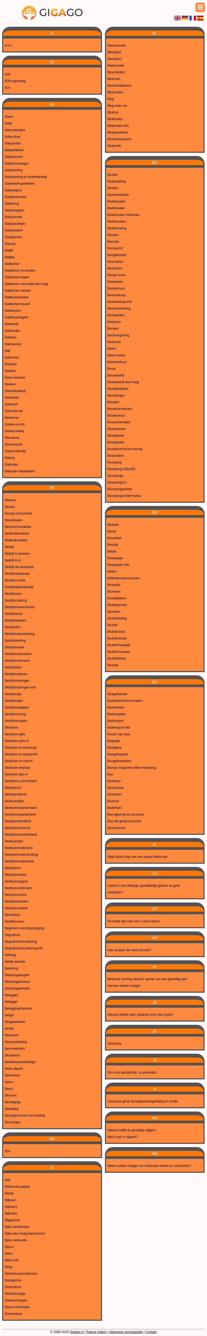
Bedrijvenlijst (14, 841)
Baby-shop (12, 137)
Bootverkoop (117, 295)
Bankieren (12, 397)
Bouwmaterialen (119, 422)
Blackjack (114, 52)
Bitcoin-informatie (17, 1307)
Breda (112, 551)
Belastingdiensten (17, 988)
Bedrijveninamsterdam (21, 808)
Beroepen (12, 1035)
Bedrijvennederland (18, 848)
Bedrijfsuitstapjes (17, 707)
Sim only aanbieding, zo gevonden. (133, 1072)
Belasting (11, 968)
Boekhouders (117, 221)
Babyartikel (13, 143)
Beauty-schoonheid (18, 513)
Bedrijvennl (13, 868)
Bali (7, 351)
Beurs (9, 1089)
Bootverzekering (119, 308)
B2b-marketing (15, 81)
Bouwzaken (116, 456)
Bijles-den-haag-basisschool (25, 1233)
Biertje (9, 1193)
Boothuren (115, 268)
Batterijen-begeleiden (20, 471)
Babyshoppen (14, 210)
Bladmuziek (116, 65)
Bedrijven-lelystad (17, 768)
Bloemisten (115, 92)
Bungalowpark (118, 754)
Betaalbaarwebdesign (20, 1062)
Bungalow (115, 747)
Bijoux (9, 1247)
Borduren (114, 322)
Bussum (113, 801)
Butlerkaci (115, 808)
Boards (113, 175)
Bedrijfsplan (13, 667)
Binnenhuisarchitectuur (21, 1274)
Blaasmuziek (117, 45)
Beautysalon (13, 520)
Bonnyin (113, 241)
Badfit (9, 250)
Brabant (113, 525)
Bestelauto (12, 1055)
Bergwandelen (15, 1022)
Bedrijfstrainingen (17, 681)
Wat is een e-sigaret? (123, 1137)
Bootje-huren (117, 275)
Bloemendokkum (119, 85)
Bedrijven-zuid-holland (21, 781)
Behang (10, 955)
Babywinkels (14, 230)
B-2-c (9, 45)
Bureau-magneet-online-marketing (132, 768)
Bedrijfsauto (13, 594)
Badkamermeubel (17, 304)
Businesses (116, 788)
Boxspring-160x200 (121, 469)
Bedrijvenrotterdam (18, 888)
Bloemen (114, 79)
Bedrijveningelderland (20, 814)
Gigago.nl (76, 1332)
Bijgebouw (12, 1220)
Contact (151, 1332)
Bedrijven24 (13, 788)
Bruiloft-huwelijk (119, 645)
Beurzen (11, 1095)
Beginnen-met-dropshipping (24, 928)
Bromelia (114, 585)
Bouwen (113, 402)
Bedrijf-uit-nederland (19, 567)
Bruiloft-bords (117, 638)
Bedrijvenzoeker (16, 908)
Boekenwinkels (118, 195)
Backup (10, 244)
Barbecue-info (15, 424)
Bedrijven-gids (15, 734)
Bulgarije (114, 741)
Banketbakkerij (15, 391)
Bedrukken (12, 915)
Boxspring (115, 462)
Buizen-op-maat (119, 734)
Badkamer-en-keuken (20, 270)
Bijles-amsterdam (17, 1227)
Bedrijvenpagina (16, 881)
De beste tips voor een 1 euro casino (134, 921)
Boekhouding (117, 228)
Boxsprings (115, 476)
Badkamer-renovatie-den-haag (26, 284)
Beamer (10, 500)
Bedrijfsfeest (13, 614)
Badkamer (12, 264)
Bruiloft (113, 625)
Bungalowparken (119, 761)
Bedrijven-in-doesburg (20, 747)
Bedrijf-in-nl (13, 560)
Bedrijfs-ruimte (15, 580)
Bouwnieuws (117, 429)
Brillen (112, 571)
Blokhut (113, 112)
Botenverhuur (117, 362)
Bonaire (113, 235)
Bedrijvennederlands (19, 861)
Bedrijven (11, 727)
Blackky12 (115, 59)
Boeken (113, 188)
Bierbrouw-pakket (17, 1187)
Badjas (10, 257)
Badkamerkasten (17, 297)
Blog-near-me (117, 106)
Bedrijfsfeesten (15, 620)
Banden (10, 371)
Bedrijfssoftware (16, 674)
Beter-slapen (14, 1069)
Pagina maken (96, 1332)
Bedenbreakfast (16, 540)
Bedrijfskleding (15, 640)
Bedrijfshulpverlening (19, 634)
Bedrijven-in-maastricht (21, 754)
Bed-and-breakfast (18, 527)
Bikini (9, 1253)
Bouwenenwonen (120, 409)
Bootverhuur (116, 288)
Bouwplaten (116, 442)
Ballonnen (12, 357)
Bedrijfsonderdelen (18, 654)
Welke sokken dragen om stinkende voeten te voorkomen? (149, 1166)
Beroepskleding (16, 1042)
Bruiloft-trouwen (119, 652)
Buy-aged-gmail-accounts (126, 814)
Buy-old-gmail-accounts (124, 821)
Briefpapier (115, 558)
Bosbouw (114, 342)
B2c (7, 88)
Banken (10, 384)
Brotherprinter (117, 605)
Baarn (9, 117)
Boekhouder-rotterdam (124, 215)
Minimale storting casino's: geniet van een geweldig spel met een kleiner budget (147, 982)
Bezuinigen (13, 1122)
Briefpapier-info (118, 565)
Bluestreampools (119, 139)
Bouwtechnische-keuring (125, 449)
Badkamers (13, 311)
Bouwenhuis (116, 415)
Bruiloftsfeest (117, 658)
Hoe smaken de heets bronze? (129, 950)
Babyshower (13, 217)
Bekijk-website (15, 962)
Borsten (113, 328)
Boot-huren (115, 262)
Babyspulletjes (15, 224)
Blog (111, 99)
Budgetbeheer (118, 694)
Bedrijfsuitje (13, 694)
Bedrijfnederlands (17, 574)
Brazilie (113, 545)
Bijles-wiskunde (16, 1240)
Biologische (13, 1280)
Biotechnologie (15, 1294)
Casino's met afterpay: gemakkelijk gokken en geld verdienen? (144, 889)
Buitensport (116, 721)
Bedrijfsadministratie (19, 587)
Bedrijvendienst (16, 794)
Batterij (10, 458)
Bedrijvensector (16, 895)
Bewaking (12, 1109)
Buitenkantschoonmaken (125, 701)
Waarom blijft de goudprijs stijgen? (132, 1130)
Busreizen (115, 794)
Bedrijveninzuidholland (21, 834)
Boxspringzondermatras (125, 496)
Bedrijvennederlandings (21, 855)
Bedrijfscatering (16, 600)
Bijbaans (11, 1207)
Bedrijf (9, 547)
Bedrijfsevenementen (20, 607)
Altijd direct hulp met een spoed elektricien (138, 857)
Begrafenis (12, 935)
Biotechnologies (16, 1300)
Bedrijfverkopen (16, 721)
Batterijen (11, 464)
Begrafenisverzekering (21, 941)
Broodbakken (117, 598)
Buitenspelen (117, 714)
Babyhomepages (17, 163)
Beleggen (11, 995)
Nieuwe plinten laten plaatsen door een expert (140, 1015)
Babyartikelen (14, 150)
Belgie (9, 1015)
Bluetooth (114, 146)
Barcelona (12, 438)
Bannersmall (14, 411)
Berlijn (9, 1028)
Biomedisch (13, 1287)
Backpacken (13, 237)
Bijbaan (10, 1200)
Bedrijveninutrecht (17, 828)
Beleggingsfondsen (18, 1008)
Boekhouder (116, 208)
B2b (7, 74)
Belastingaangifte (17, 975)
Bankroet (11, 404)
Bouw (112, 369)
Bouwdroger (116, 395)
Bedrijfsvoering (15, 714)
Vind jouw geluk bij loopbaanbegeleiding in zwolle (143, 1101)
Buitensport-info (119, 727)
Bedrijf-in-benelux (17, 553)
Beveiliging (12, 1102)
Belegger (11, 1002)
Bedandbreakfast (17, 533)
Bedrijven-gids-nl (17, 741)
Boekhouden (117, 201)
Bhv (7, 1151)
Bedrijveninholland (18, 821)
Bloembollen (116, 72)
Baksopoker (13, 344)
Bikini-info (12, 1260)
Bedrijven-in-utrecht (19, 761)
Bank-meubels (15, 377)
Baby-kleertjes (15, 130)
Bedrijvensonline (16, 901)
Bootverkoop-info (120, 302)
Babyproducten (15, 197)
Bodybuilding (117, 181)
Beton (9, 1082)
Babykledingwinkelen (20, 183)
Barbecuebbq (14, 431)
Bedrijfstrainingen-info (20, 687)
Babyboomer (14, 157)
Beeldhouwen (14, 921)
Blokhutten (115, 119)
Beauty (10, 507)
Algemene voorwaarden (126, 1332)
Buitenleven (116, 707)
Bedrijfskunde (14, 647)
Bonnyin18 (115, 248)
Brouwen (114, 612)
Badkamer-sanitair (18, 290)
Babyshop (12, 203)
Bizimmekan (13, 1314)
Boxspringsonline (120, 489)
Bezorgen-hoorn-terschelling (25, 1115)
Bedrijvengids (14, 801)
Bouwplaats (116, 435)
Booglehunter (117, 255)
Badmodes (12, 331)
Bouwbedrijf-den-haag (123, 382)
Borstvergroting (118, 335)
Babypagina (13, 190)
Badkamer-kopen (17, 277)
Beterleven (12, 1075)
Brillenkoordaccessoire (124, 578)
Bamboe (11, 364)
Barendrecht (13, 444)
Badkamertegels (16, 317)
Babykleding (13, 170)
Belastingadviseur (17, 982)
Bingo (9, 1267)
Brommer (114, 591)
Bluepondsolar (118, 132)
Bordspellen (116, 315)
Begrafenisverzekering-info (24, 948)
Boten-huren (116, 355)
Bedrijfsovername (17, 661)
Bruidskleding (117, 618)
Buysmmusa (116, 828)
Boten (112, 349)
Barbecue (11, 418)
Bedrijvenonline (16, 875)
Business (114, 781)
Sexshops (115, 1043)
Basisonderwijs (15, 451)
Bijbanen (11, 1213)
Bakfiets (10, 337)
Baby (8, 123)
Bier (7, 1180)
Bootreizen (115, 282)
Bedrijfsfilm (13, 627)
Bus (110, 774)
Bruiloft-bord (116, 632)
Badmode (11, 324)
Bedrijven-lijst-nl (16, 774)
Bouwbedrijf (116, 375)
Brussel (113, 665)
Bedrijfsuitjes (14, 701)
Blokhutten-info (118, 126)
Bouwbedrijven (118, 389)
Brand (112, 531)
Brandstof (114, 538)
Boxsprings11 (117, 482)
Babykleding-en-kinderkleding (26, 177)
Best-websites (15, 1048)
